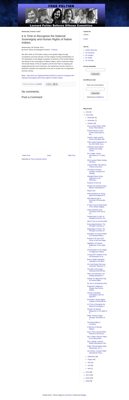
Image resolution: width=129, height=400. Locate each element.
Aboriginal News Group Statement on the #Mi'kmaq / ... (95, 178)
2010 (88, 378)
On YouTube (89, 60)
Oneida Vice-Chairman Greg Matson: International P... (96, 187)
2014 (88, 112)
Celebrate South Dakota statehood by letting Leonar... (95, 149)
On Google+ (89, 55)
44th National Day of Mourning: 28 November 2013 (96, 200)
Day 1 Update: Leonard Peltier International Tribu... (97, 342)
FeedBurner (100, 97)
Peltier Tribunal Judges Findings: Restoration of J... (96, 317)
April (89, 368)
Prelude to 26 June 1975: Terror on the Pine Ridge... (97, 239)
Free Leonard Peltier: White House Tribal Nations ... (96, 127)
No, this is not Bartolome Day (97, 283)
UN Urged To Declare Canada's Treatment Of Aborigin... (96, 171)
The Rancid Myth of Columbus (93, 323)
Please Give (91, 191)
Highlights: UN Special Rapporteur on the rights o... (96, 245)
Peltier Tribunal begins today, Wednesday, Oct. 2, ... (97, 347)
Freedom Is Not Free (94, 183)
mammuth (68, 395)
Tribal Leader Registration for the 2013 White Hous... (97, 143)
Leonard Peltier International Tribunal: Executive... (96, 166)
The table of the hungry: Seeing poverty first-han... (96, 270)
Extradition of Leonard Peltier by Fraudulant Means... (97, 234)
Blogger (83, 395)
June (89, 365)
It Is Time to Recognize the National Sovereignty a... (96, 305)
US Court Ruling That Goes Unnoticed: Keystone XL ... (97, 265)
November (91, 120)
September (91, 356)
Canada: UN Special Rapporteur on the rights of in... (97, 311)
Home (49, 155)
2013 (88, 115)
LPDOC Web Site (91, 50)
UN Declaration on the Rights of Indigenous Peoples (97, 251)
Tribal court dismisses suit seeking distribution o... (96, 274)
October (90, 123)
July (89, 362)
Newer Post (26, 155)
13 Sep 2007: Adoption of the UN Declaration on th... (97, 255)
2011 (88, 375)
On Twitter (88, 58)
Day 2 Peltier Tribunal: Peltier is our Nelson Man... (97, 337)
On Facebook (89, 53)
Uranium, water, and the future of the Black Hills (96, 138)
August (90, 359)
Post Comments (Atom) (39, 159)
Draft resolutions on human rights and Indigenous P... (96, 194)
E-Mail (85, 39)
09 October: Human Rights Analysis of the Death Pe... (97, 300)
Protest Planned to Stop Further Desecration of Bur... (95, 132)
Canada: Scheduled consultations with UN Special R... (95, 294)
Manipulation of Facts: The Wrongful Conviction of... (96, 230)
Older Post (71, 155)
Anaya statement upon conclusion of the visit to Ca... (96, 211)
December (91, 117)
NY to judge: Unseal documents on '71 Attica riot (96, 155)
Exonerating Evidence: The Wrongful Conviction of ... (96, 225)
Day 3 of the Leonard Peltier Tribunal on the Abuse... (96, 333)
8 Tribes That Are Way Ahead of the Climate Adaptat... (97, 206)
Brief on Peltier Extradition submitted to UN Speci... (96, 260)
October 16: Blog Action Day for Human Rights (96, 279)
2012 (88, 372)
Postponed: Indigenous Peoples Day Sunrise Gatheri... (95, 288)
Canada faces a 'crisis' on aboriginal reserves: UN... (96, 217)
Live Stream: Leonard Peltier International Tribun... (96, 352)
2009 (88, 381)
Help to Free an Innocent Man (97, 221)
